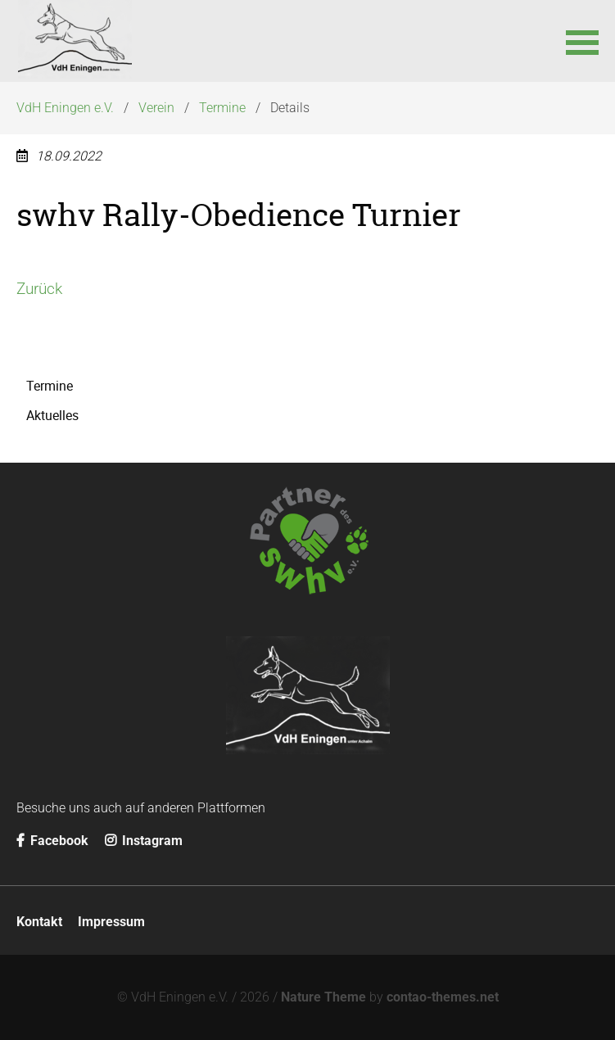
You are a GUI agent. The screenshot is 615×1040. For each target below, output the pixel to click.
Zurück (39, 288)
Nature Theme (323, 997)
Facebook (52, 840)
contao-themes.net (443, 997)
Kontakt (39, 921)
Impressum (111, 921)
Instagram (144, 840)
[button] (582, 41)
